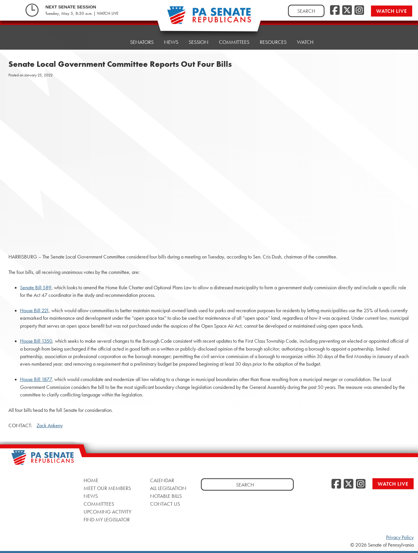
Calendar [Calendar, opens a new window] (162, 480)
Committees (234, 42)
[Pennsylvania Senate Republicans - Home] (209, 18)
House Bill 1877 (36, 379)
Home (112, 42)
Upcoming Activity (107, 511)
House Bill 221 (34, 310)
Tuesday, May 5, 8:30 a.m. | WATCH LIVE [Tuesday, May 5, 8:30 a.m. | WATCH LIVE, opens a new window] (81, 13)
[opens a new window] (406, 118)
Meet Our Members (107, 488)
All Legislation (168, 488)
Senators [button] (142, 42)
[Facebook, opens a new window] (335, 10)
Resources (273, 42)
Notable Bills (166, 496)
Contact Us (165, 503)
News (171, 42)
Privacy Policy (400, 537)
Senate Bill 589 (35, 287)
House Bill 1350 (36, 341)
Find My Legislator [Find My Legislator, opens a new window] (107, 519)
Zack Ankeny (50, 425)
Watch (305, 42)
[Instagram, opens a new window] (359, 10)
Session (198, 42)
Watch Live (391, 11)
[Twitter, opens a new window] (347, 10)
